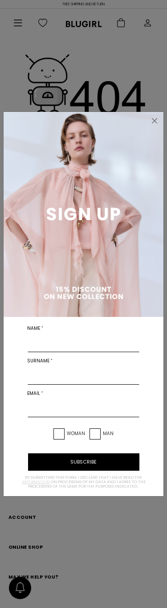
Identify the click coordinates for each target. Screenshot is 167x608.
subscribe (83, 461)
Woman (76, 433)
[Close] (154, 121)
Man (108, 433)
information (36, 482)
